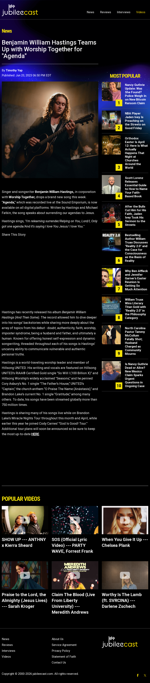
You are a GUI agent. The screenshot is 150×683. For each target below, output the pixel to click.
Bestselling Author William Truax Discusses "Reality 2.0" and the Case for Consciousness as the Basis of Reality (136, 248)
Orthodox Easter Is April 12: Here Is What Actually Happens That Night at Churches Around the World (136, 153)
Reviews (105, 12)
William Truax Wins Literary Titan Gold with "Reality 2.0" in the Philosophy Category (135, 309)
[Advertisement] (125, 55)
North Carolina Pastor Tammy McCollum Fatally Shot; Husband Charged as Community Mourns (135, 341)
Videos (140, 12)
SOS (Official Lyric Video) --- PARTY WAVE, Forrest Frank (72, 545)
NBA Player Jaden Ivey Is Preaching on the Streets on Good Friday (135, 121)
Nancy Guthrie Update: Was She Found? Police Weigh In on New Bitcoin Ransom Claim (135, 94)
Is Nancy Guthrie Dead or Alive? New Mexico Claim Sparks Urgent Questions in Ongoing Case (136, 375)
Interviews (123, 12)
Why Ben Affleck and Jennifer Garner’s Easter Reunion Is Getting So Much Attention (136, 280)
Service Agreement (64, 645)
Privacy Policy (61, 651)
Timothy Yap (14, 70)
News (90, 12)
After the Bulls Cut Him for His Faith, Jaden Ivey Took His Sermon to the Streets (135, 216)
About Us (57, 639)
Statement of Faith (64, 656)
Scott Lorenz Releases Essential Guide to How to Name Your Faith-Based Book (136, 187)
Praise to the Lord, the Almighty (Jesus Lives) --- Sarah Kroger (24, 600)
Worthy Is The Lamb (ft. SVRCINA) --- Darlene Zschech (122, 600)
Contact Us (59, 662)
